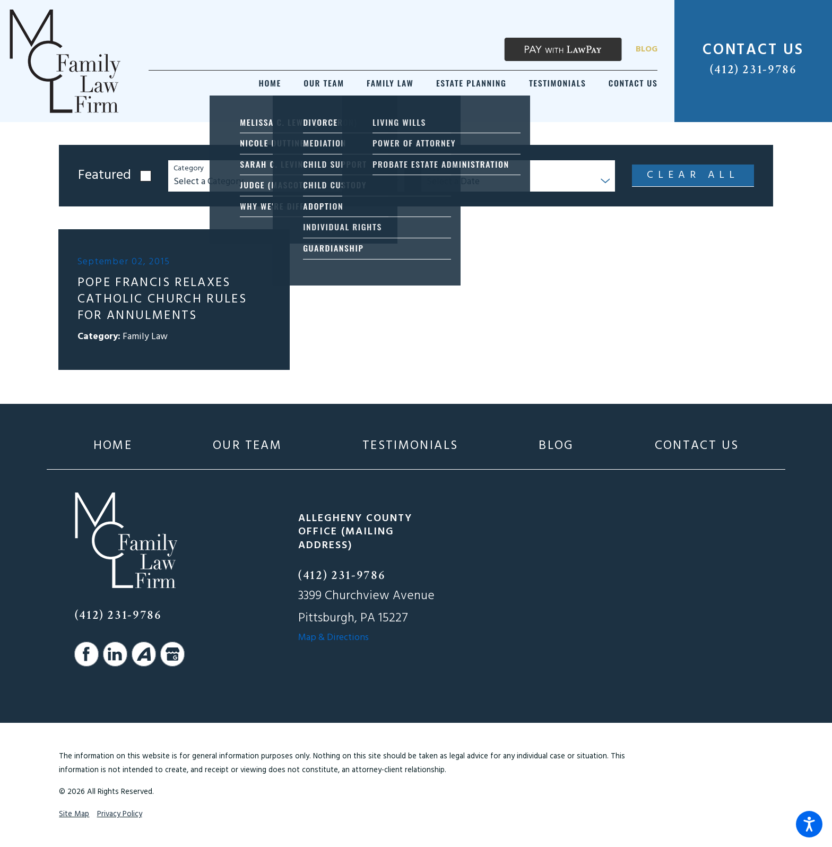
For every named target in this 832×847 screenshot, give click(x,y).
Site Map (74, 814)
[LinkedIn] (115, 654)
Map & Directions (333, 637)
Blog (646, 49)
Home (112, 446)
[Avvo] (144, 654)
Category (189, 169)
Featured (104, 176)
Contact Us (697, 446)
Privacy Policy (119, 814)
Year (434, 169)
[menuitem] (270, 83)
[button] (809, 824)
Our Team (247, 446)
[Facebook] (86, 654)
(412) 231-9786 (753, 69)
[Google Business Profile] (172, 654)
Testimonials (410, 446)
